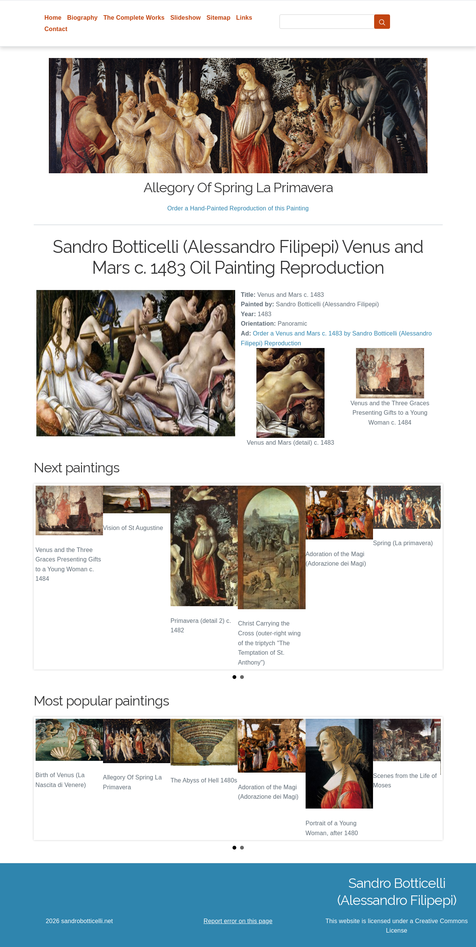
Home (52, 17)
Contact (55, 29)
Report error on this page (238, 921)
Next (431, 577)
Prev (45, 577)
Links (244, 17)
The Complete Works (134, 17)
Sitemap (218, 17)
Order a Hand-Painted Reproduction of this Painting (238, 208)
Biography (82, 17)
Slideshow (185, 17)
